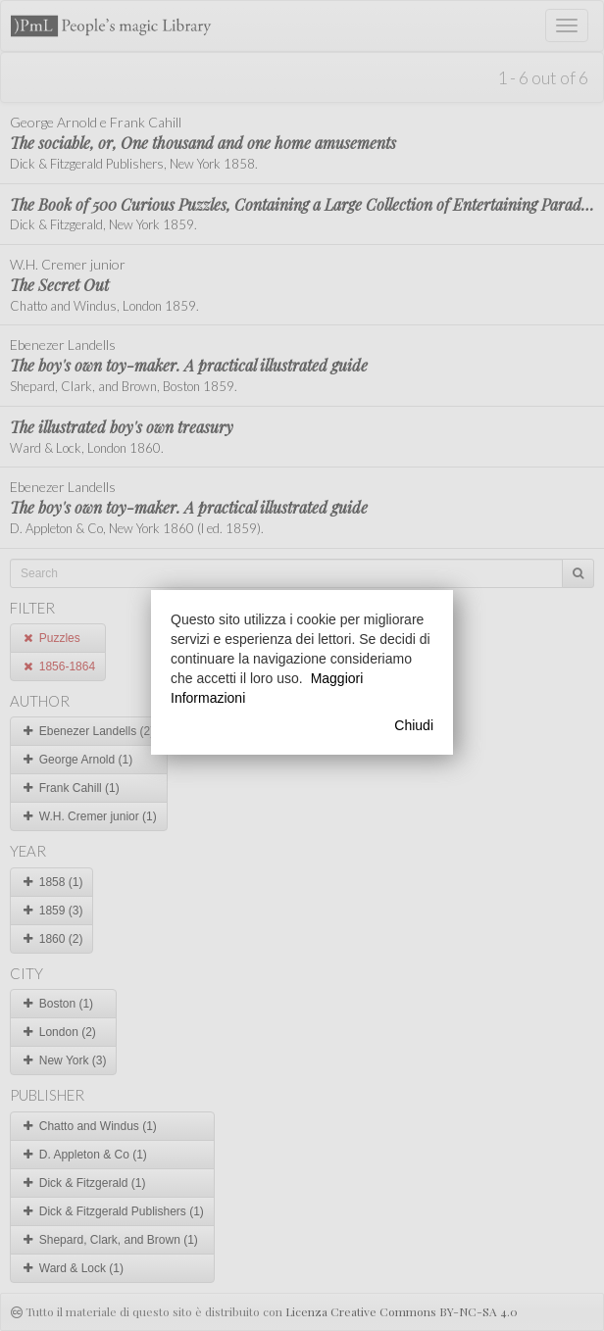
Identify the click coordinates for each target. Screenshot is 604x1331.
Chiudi (413, 725)
